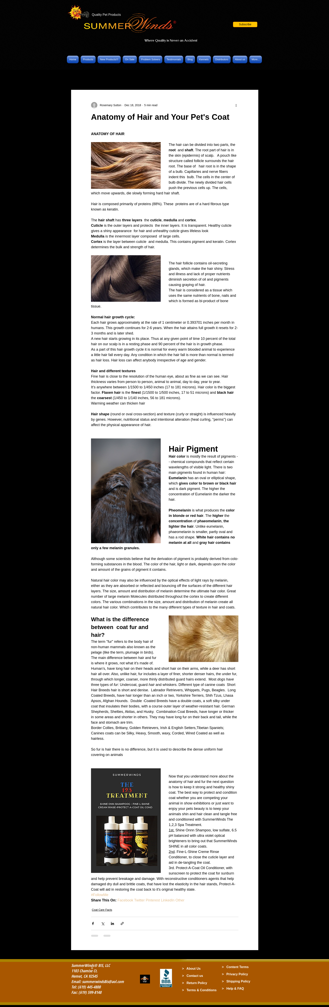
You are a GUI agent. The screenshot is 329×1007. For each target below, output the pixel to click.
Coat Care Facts (103, 77)
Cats (171, 77)
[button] (245, 24)
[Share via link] (122, 923)
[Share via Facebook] (93, 923)
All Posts (77, 77)
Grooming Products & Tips (141, 77)
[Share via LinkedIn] (112, 923)
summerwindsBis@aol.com (103, 981)
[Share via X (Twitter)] (103, 923)
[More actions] (236, 105)
